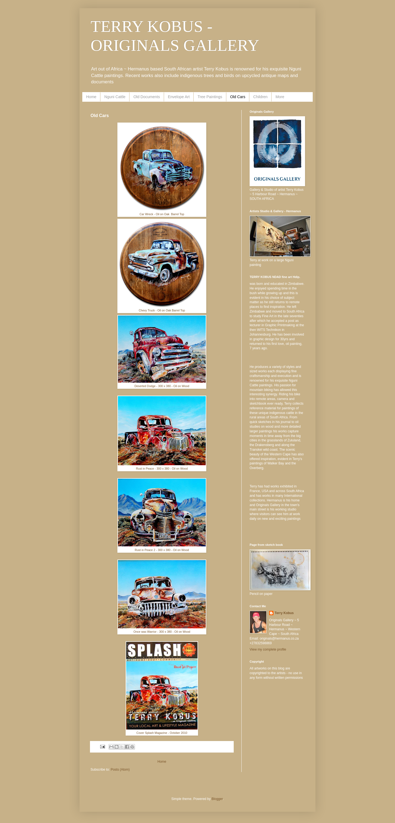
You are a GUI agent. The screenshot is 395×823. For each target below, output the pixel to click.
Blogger (217, 799)
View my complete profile (268, 649)
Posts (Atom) (120, 769)
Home (91, 97)
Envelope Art (179, 97)
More (279, 97)
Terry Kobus (284, 613)
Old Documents (146, 97)
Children (260, 97)
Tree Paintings (210, 97)
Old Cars (237, 97)
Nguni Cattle (114, 97)
